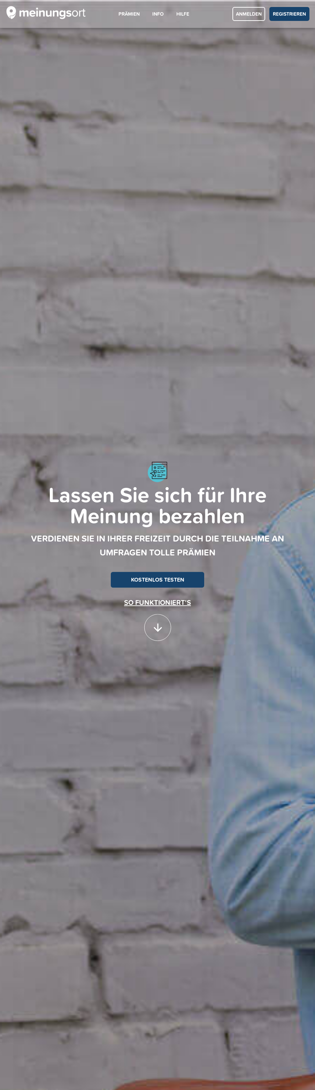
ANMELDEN (249, 13)
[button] (157, 624)
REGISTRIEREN (289, 13)
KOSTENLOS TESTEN (157, 580)
